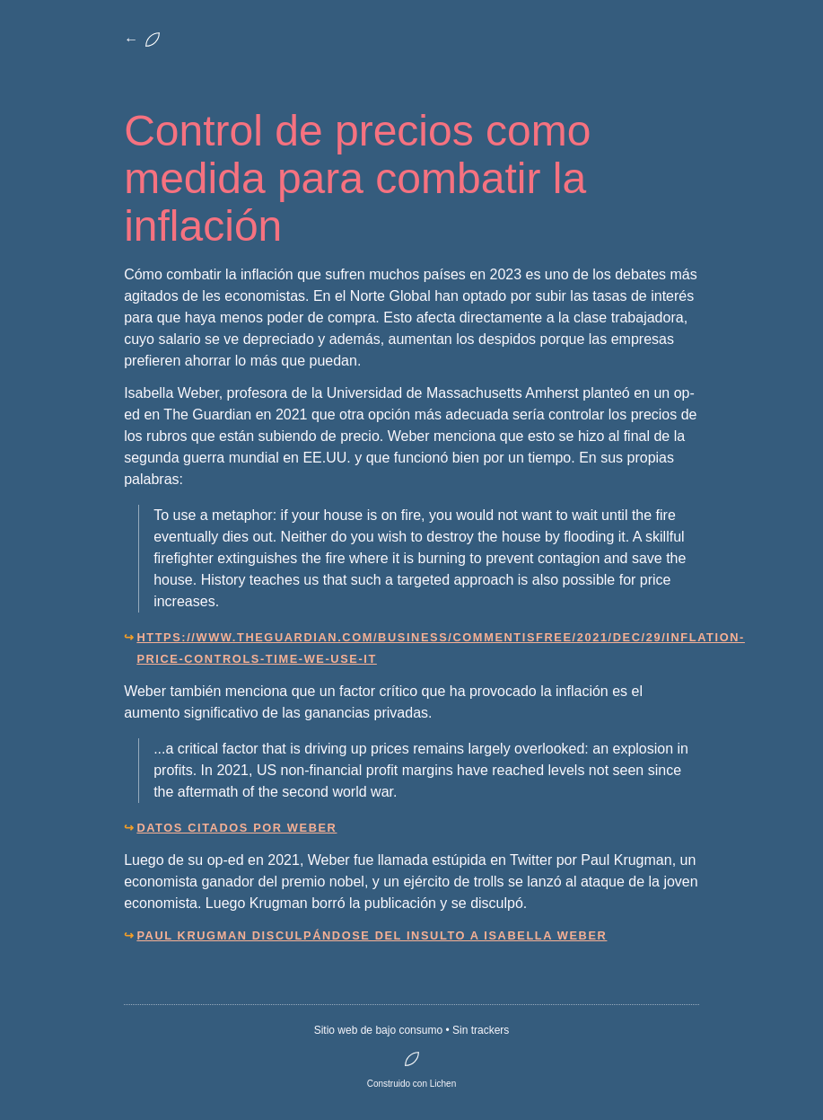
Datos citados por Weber (236, 827)
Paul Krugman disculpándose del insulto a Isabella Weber (371, 935)
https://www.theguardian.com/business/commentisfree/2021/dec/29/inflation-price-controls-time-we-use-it (417, 648)
